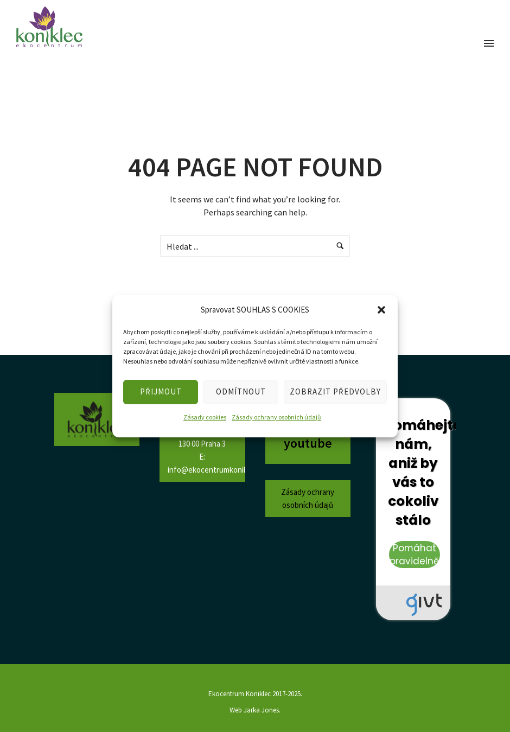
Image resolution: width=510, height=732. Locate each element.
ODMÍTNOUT (241, 391)
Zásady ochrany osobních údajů (276, 417)
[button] (381, 309)
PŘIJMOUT (161, 391)
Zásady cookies (204, 417)
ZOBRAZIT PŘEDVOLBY (335, 391)
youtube (308, 443)
